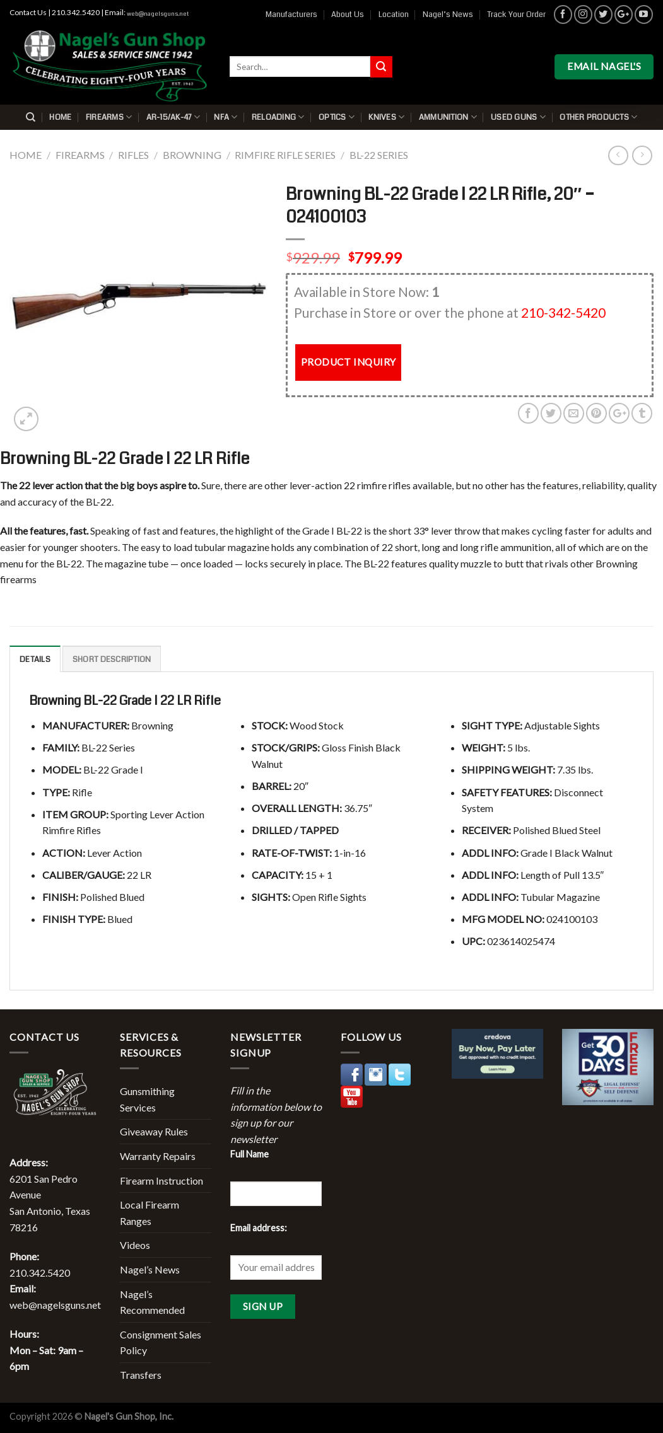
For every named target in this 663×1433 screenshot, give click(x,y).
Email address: (258, 1227)
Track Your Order (516, 14)
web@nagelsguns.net (158, 13)
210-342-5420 (563, 312)
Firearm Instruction (161, 1180)
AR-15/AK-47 (173, 117)
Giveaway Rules (154, 1131)
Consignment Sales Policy (160, 1342)
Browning (192, 155)
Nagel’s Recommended (152, 1302)
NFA (225, 117)
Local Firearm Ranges (149, 1212)
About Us (347, 14)
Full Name (249, 1154)
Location (393, 14)
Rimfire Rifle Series (285, 155)
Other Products (598, 117)
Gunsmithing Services (147, 1099)
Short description (112, 659)
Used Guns (518, 117)
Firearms (109, 117)
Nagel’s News (448, 14)
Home (60, 117)
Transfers (140, 1375)
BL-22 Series (378, 155)
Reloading (278, 117)
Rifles (133, 155)
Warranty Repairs (158, 1156)
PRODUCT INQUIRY (348, 362)
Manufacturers (291, 14)
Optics (337, 117)
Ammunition (448, 117)
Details (35, 659)
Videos (135, 1245)
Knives (386, 117)
